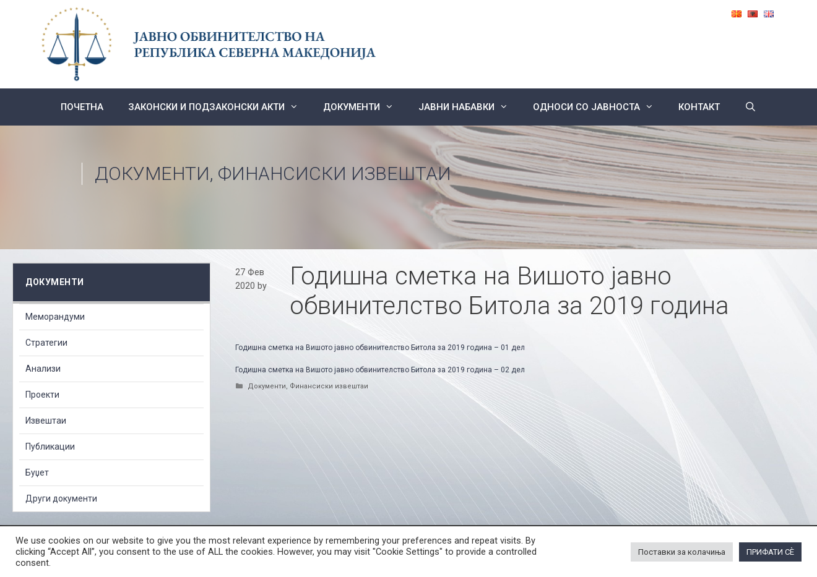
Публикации (50, 446)
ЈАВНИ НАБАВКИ (469, 107)
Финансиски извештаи (334, 173)
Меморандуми (55, 317)
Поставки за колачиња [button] (681, 552)
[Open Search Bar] (750, 107)
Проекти (42, 395)
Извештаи (45, 420)
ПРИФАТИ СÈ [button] (770, 552)
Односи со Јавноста (599, 107)
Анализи (43, 369)
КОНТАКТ (699, 107)
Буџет (37, 472)
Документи (364, 107)
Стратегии (46, 343)
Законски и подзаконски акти (219, 107)
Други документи (61, 498)
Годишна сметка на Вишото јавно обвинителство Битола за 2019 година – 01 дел (380, 347)
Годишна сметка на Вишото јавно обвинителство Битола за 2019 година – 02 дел (380, 369)
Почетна (82, 107)
